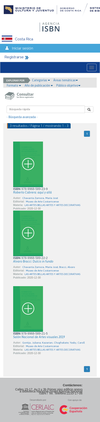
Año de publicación (39, 85)
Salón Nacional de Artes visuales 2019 (39, 337)
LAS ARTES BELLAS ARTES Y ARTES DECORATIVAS (52, 205)
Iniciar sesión (22, 48)
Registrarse (14, 57)
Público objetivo (68, 85)
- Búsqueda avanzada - (22, 117)
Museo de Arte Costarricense (42, 201)
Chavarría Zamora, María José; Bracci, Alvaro (48, 267)
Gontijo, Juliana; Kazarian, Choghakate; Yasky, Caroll (53, 342)
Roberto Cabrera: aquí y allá (32, 192)
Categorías (41, 80)
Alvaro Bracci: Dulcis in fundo (33, 261)
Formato (14, 85)
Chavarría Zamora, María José (40, 198)
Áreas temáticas (65, 80)
